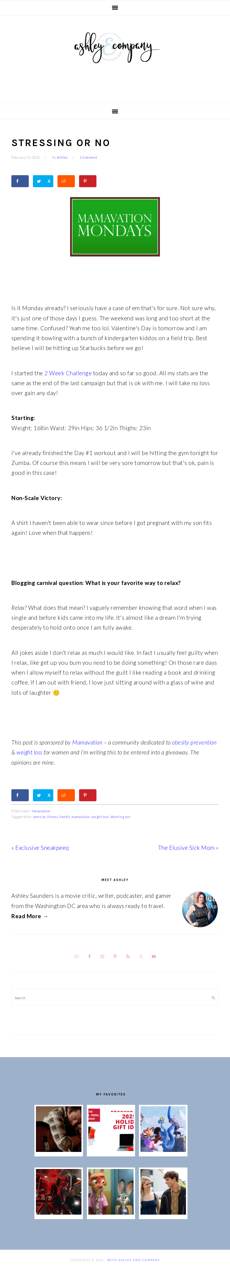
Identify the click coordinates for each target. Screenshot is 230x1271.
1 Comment (88, 157)
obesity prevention (194, 742)
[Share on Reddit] (66, 181)
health (65, 817)
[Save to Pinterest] (87, 181)
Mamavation (87, 742)
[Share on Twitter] (43, 181)
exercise (39, 817)
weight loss (29, 752)
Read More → (30, 916)
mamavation (80, 817)
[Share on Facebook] (20, 181)
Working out (121, 817)
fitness (52, 817)
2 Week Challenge (67, 373)
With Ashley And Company (115, 57)
